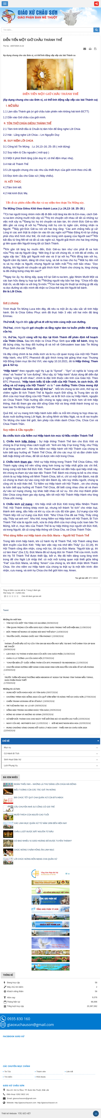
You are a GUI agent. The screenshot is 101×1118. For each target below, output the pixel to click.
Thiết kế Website (9, 1113)
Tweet (5, 610)
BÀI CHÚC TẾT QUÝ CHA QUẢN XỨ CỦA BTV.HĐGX (38, 797)
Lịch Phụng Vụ (11, 765)
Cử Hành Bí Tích (11, 753)
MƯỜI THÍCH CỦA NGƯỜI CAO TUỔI (31, 814)
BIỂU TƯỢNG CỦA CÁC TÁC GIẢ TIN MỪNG (35, 790)
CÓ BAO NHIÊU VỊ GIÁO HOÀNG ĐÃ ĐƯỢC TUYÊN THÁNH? (43, 841)
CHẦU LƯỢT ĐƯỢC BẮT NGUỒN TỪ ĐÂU (34, 831)
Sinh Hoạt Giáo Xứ (12, 759)
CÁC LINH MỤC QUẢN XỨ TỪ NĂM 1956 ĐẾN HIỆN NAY (40, 823)
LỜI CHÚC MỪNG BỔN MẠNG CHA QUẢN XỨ (35, 859)
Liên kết (69, 1071)
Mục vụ (7, 747)
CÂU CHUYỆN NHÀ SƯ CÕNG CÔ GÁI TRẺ (34, 807)
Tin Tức (7, 1071)
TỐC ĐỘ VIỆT (24, 1113)
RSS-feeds (41, 1077)
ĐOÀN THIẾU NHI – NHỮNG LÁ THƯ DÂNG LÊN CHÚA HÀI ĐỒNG (45, 784)
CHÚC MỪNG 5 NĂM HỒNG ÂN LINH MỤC (34, 850)
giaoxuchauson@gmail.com (30, 1024)
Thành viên (41, 1071)
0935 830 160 (18, 1018)
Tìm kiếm (8, 1077)
